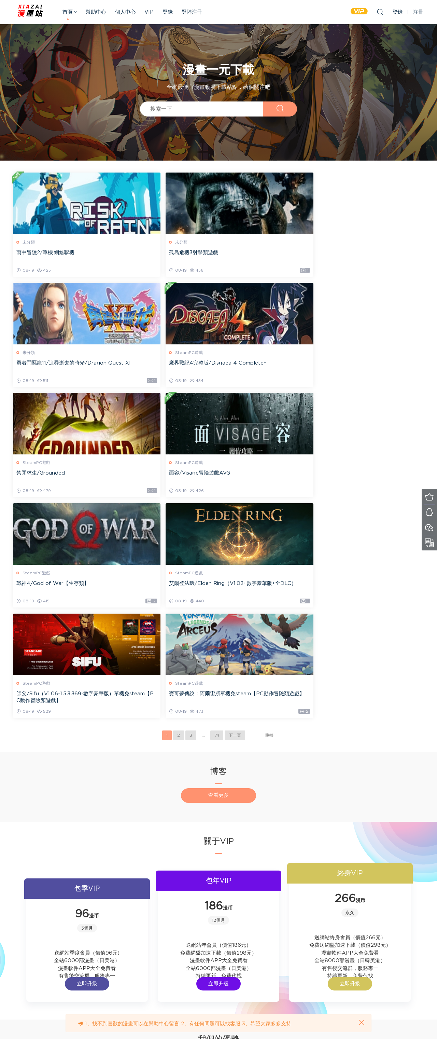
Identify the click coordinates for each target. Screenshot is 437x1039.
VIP (149, 12)
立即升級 (118, 788)
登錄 (168, 12)
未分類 (29, 242)
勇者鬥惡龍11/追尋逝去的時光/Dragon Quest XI (270, 256)
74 (216, 517)
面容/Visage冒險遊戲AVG (151, 363)
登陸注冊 (192, 12)
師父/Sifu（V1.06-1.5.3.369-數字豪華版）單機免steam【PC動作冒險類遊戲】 (60, 478)
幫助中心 (96, 12)
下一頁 (235, 517)
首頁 (67, 12)
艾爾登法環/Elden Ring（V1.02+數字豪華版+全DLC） (373, 367)
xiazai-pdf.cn (31, 12)
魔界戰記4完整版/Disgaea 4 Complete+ (374, 256)
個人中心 (125, 12)
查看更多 (218, 577)
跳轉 (269, 517)
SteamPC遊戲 (349, 242)
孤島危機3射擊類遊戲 (145, 252)
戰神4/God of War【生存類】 (261, 363)
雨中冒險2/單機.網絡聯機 (46, 252)
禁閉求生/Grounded (41, 363)
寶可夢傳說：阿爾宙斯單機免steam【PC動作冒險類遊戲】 (162, 478)
